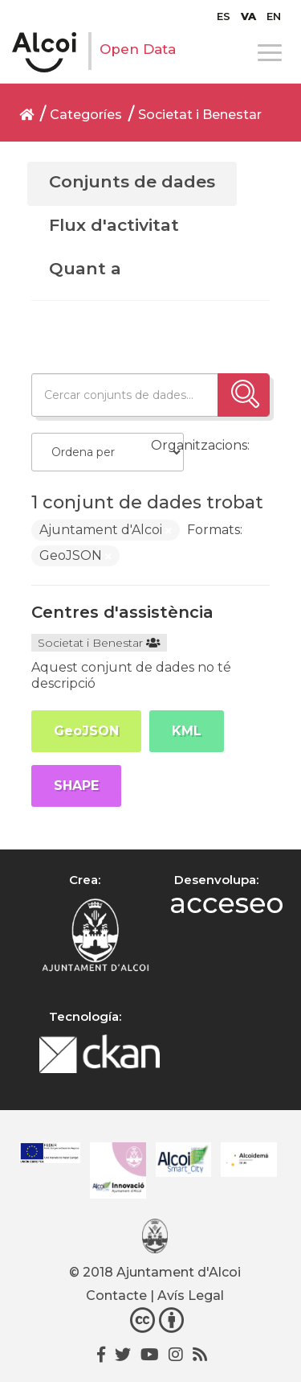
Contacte (116, 1295)
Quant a (85, 268)
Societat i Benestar (200, 114)
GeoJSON (86, 730)
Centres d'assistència (122, 612)
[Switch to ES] (223, 16)
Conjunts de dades (132, 181)
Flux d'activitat (114, 225)
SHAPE (76, 785)
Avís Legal (190, 1295)
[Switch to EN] (273, 16)
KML (186, 730)
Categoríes (86, 114)
